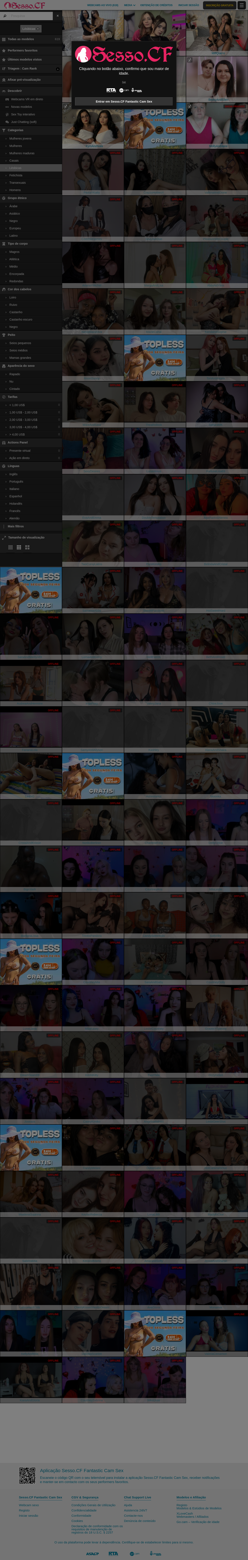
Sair (124, 82)
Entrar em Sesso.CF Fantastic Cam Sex (124, 101)
